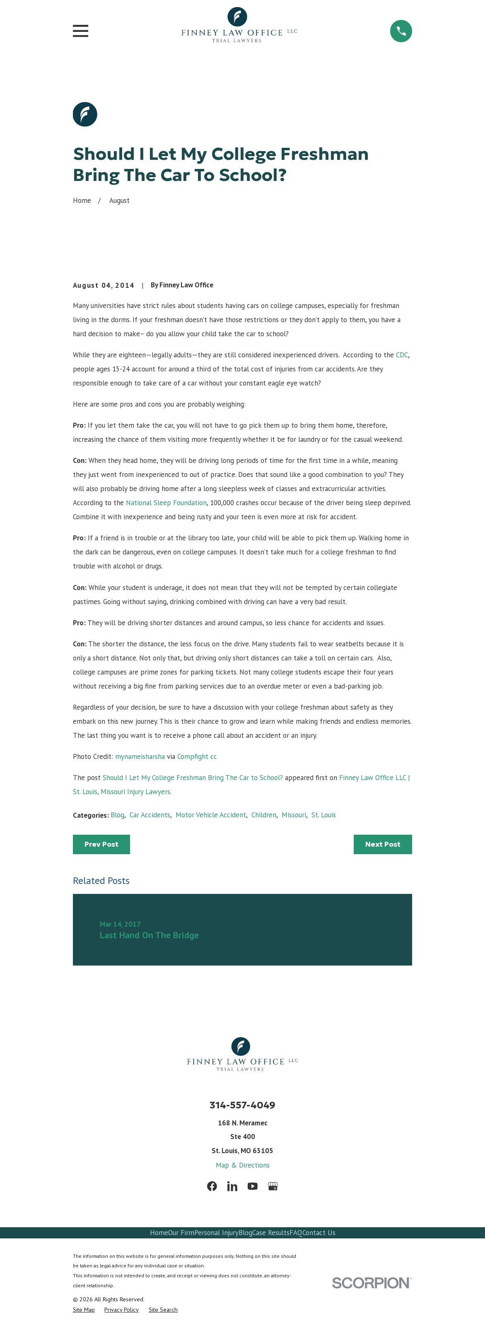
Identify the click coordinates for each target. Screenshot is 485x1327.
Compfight (192, 756)
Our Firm (181, 1232)
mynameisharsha (140, 756)
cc (213, 756)
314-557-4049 (242, 1105)
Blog (117, 814)
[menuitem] (84, 1310)
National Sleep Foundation (166, 502)
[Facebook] (212, 1186)
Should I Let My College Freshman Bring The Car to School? (193, 777)
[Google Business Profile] (273, 1186)
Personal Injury (216, 1232)
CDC (402, 354)
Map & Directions (243, 1165)
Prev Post (101, 844)
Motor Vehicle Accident (211, 814)
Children (263, 814)
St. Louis (323, 814)
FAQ (296, 1232)
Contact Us (318, 1232)
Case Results (271, 1232)
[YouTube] (253, 1186)
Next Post (383, 844)
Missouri (294, 814)
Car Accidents (150, 814)
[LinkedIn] (232, 1186)
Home (159, 1232)
